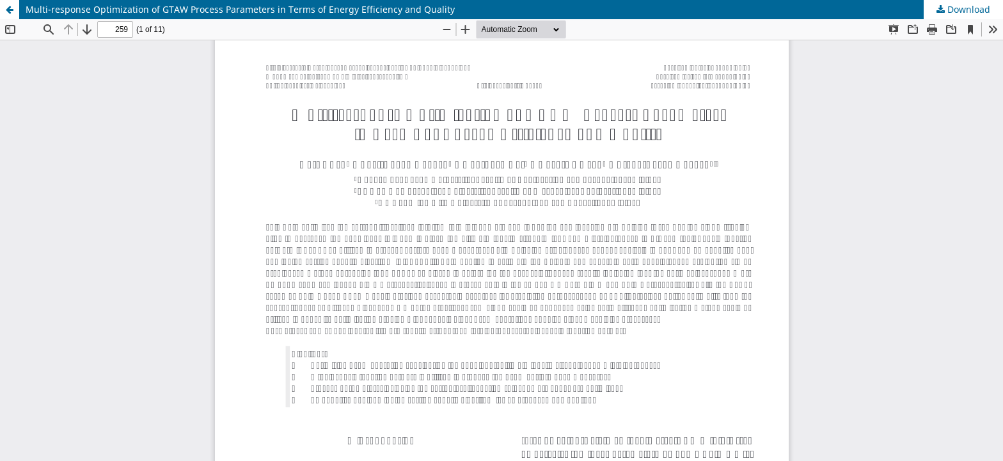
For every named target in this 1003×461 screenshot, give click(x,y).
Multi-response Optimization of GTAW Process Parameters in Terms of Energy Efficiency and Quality (240, 9)
